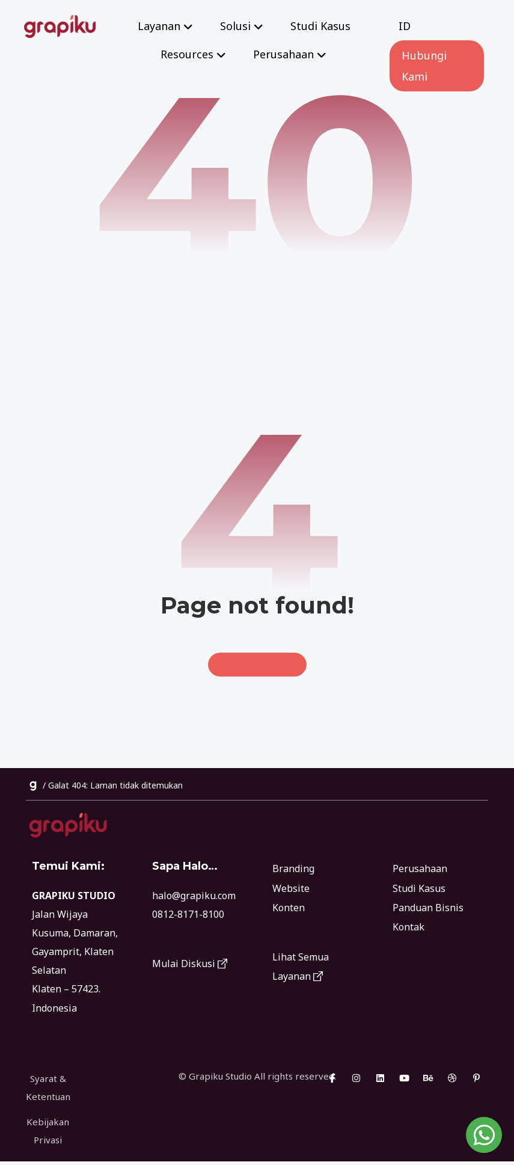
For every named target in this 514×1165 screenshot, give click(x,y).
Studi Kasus (419, 887)
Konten (288, 907)
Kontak (408, 926)
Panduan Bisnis (428, 907)
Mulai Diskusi (189, 964)
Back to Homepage (257, 665)
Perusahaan (420, 868)
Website (291, 887)
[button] (332, 1081)
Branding (293, 868)
